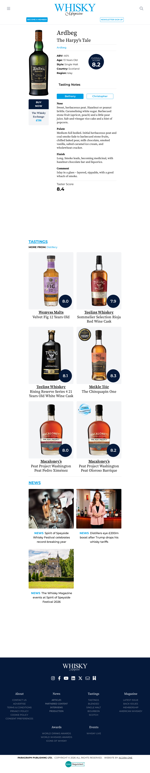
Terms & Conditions (19, 707)
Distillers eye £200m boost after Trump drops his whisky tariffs (99, 537)
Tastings (38, 241)
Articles (56, 699)
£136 (38, 120)
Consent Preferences (19, 718)
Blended (93, 703)
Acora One (125, 757)
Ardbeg (61, 47)
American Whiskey (130, 711)
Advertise (19, 703)
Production (56, 711)
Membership (130, 707)
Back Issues (130, 703)
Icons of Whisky (56, 740)
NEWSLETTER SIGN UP (112, 19)
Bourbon (94, 711)
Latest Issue (130, 700)
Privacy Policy (19, 711)
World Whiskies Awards (56, 737)
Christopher (100, 96)
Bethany (70, 96)
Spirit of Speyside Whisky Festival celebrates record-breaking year (51, 537)
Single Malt (93, 707)
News (38, 533)
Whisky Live (94, 733)
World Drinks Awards (56, 733)
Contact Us (19, 700)
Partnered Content (56, 703)
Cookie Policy (19, 714)
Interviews (56, 707)
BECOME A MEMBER (37, 19)
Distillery (43, 247)
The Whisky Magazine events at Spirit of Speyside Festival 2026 (52, 597)
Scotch (93, 714)
